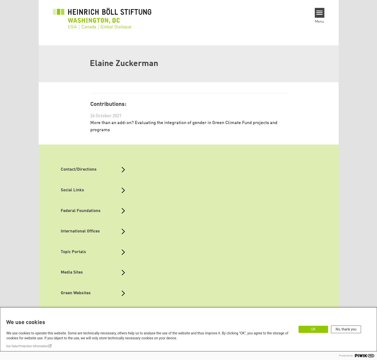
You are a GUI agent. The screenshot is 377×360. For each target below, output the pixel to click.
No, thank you (346, 329)
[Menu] (319, 13)
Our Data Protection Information (27, 346)
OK (313, 329)
